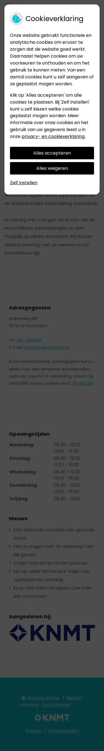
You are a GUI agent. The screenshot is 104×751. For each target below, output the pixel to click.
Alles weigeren (52, 168)
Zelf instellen (23, 183)
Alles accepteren (52, 153)
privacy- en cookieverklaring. (53, 136)
